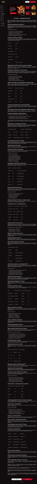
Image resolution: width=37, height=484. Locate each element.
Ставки (2, 9)
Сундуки (2, 17)
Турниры (2, 11)
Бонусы (2, 7)
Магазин (2, 15)
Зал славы (2, 21)
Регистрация (27, 479)
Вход (16, 479)
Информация (3, 25)
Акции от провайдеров (3, 13)
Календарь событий (2, 23)
